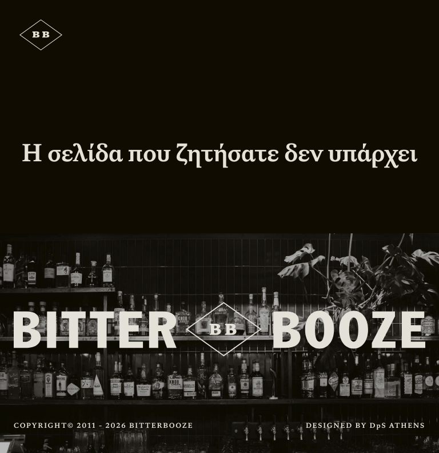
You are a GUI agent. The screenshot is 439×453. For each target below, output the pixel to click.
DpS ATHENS (397, 425)
